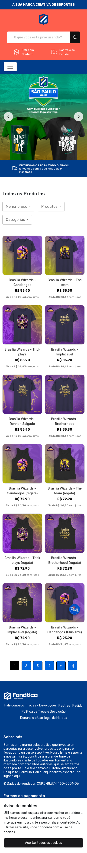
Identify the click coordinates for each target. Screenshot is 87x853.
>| (72, 666)
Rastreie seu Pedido (63, 52)
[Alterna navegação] (10, 66)
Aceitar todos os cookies (43, 843)
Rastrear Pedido (70, 706)
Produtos (49, 206)
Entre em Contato (23, 52)
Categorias (16, 219)
